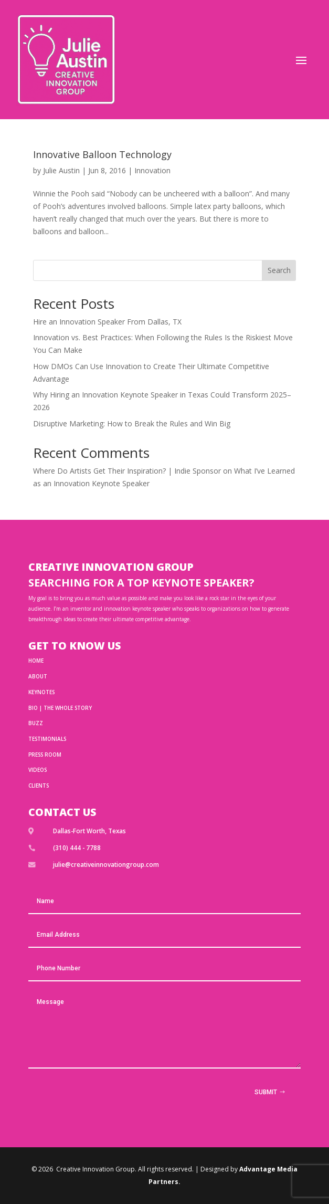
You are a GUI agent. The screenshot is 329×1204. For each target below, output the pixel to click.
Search (279, 270)
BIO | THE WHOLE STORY (60, 707)
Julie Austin (61, 170)
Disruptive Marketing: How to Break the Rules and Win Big (131, 423)
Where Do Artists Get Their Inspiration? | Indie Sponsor (127, 471)
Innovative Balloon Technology (102, 154)
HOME (36, 660)
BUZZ (35, 723)
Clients (38, 785)
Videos (37, 769)
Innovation (152, 170)
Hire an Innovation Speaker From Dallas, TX (107, 322)
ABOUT (37, 676)
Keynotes (41, 692)
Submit (265, 1092)
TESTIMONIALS (47, 738)
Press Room (44, 754)
